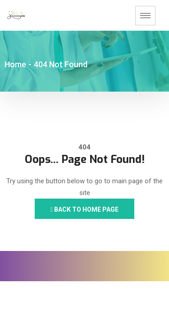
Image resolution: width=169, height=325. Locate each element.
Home (15, 64)
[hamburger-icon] (145, 15)
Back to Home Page (84, 209)
